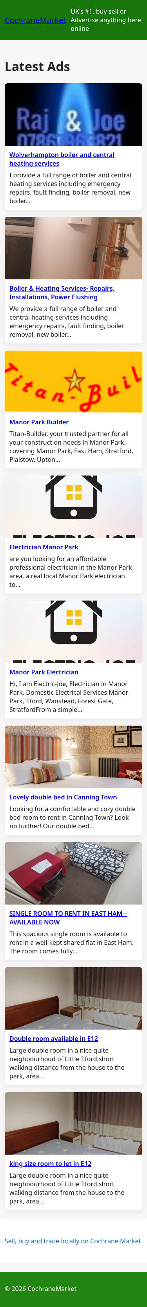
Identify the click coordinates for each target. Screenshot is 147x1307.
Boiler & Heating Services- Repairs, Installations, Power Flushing (61, 292)
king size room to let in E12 (50, 1163)
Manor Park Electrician (43, 672)
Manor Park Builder (39, 422)
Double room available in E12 (53, 1038)
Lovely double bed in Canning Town (63, 797)
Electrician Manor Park (43, 547)
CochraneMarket (35, 20)
